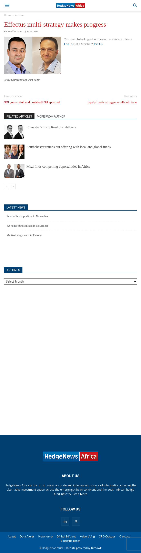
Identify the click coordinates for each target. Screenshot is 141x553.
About (12, 536)
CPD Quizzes (107, 536)
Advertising (87, 536)
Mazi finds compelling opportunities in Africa (58, 166)
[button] (6, 5)
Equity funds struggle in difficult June (112, 102)
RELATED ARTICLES (19, 116)
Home (7, 15)
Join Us (98, 44)
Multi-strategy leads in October (24, 235)
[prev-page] (6, 186)
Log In (68, 44)
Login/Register (70, 540)
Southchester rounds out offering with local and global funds (69, 147)
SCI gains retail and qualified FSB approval (32, 102)
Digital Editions (66, 536)
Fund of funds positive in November (27, 216)
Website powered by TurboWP (84, 548)
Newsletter (45, 536)
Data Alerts (27, 536)
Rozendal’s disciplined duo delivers (51, 127)
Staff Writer (15, 31)
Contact (124, 536)
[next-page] (13, 186)
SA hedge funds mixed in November (27, 225)
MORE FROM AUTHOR (51, 116)
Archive (19, 15)
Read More (79, 494)
